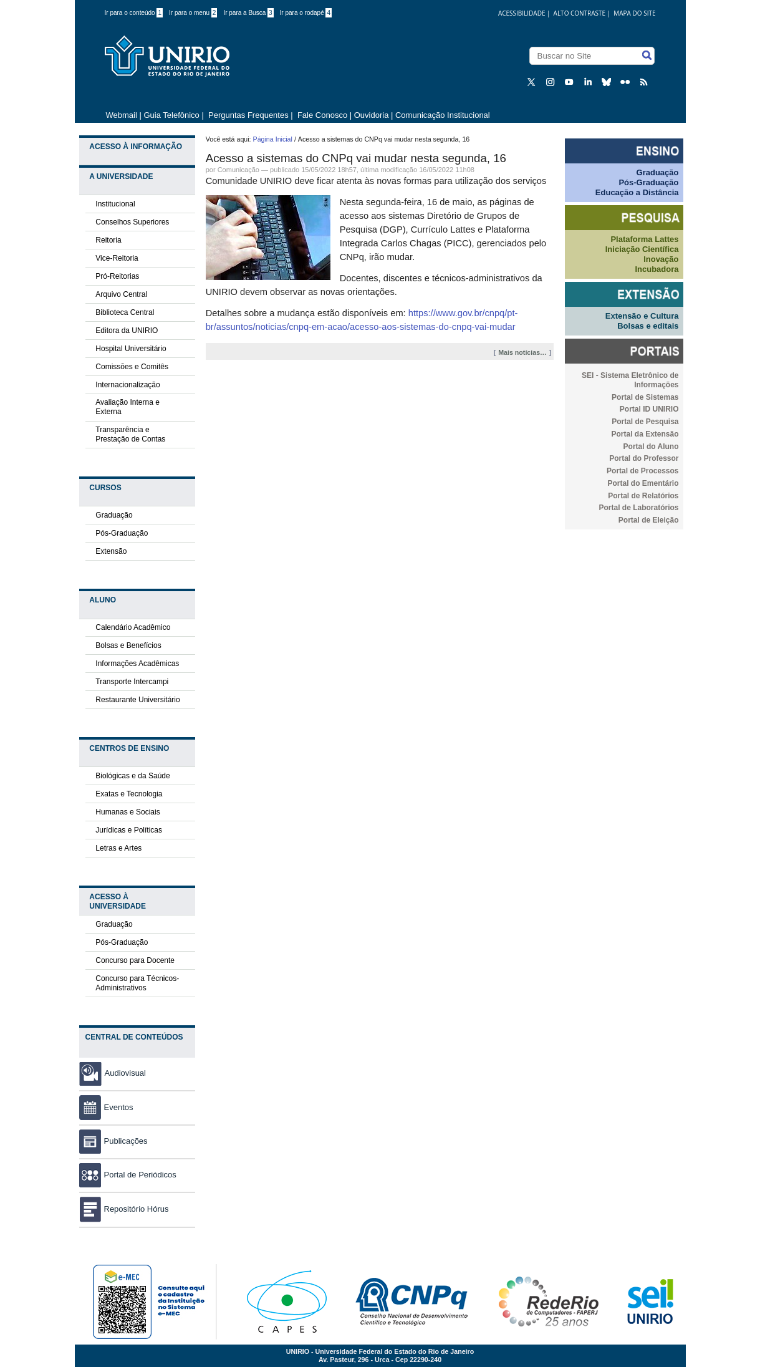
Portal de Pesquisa (645, 421)
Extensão (111, 551)
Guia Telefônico (171, 115)
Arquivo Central (121, 294)
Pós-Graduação (121, 533)
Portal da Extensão (644, 434)
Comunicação (238, 169)
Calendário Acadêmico (132, 627)
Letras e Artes (118, 848)
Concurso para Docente (135, 960)
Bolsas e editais (647, 326)
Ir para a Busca (248, 12)
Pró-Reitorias (117, 276)
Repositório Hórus (124, 1209)
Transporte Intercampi (131, 681)
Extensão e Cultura (642, 316)
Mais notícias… (522, 352)
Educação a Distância (637, 192)
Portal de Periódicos (127, 1174)
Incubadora (656, 269)
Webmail (121, 115)
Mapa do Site (634, 13)
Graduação (113, 515)
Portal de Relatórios (643, 495)
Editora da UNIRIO (126, 330)
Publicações (113, 1141)
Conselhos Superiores (132, 222)
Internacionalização (127, 384)
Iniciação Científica (642, 249)
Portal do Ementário (642, 483)
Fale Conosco (321, 115)
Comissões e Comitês (131, 366)
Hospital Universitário (130, 348)
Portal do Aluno (651, 446)
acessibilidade (522, 13)
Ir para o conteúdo (134, 12)
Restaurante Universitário (137, 699)
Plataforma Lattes (644, 239)
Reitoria (108, 240)
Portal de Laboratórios (638, 507)
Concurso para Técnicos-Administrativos (137, 983)
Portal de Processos (642, 470)
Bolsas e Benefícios (128, 645)
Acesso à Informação (135, 146)
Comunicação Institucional (442, 115)
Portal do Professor (643, 458)
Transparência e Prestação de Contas (130, 434)
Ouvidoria (372, 115)
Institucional (115, 204)
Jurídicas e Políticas (128, 830)
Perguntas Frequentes (248, 115)
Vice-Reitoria (116, 258)
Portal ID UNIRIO (649, 409)
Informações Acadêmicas (137, 663)
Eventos (106, 1107)
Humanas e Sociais (127, 812)
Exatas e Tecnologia (128, 794)
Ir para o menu (193, 12)
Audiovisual (126, 1073)
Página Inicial (272, 139)
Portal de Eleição (648, 520)
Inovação (660, 259)
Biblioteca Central (124, 312)
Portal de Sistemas (645, 397)
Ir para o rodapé (306, 12)
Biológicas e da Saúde (132, 775)
